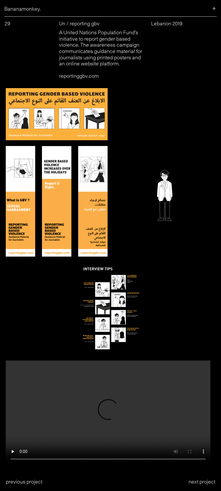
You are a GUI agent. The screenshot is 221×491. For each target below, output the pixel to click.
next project (201, 481)
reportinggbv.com (79, 75)
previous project (24, 481)
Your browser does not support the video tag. (110, 413)
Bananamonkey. (22, 8)
